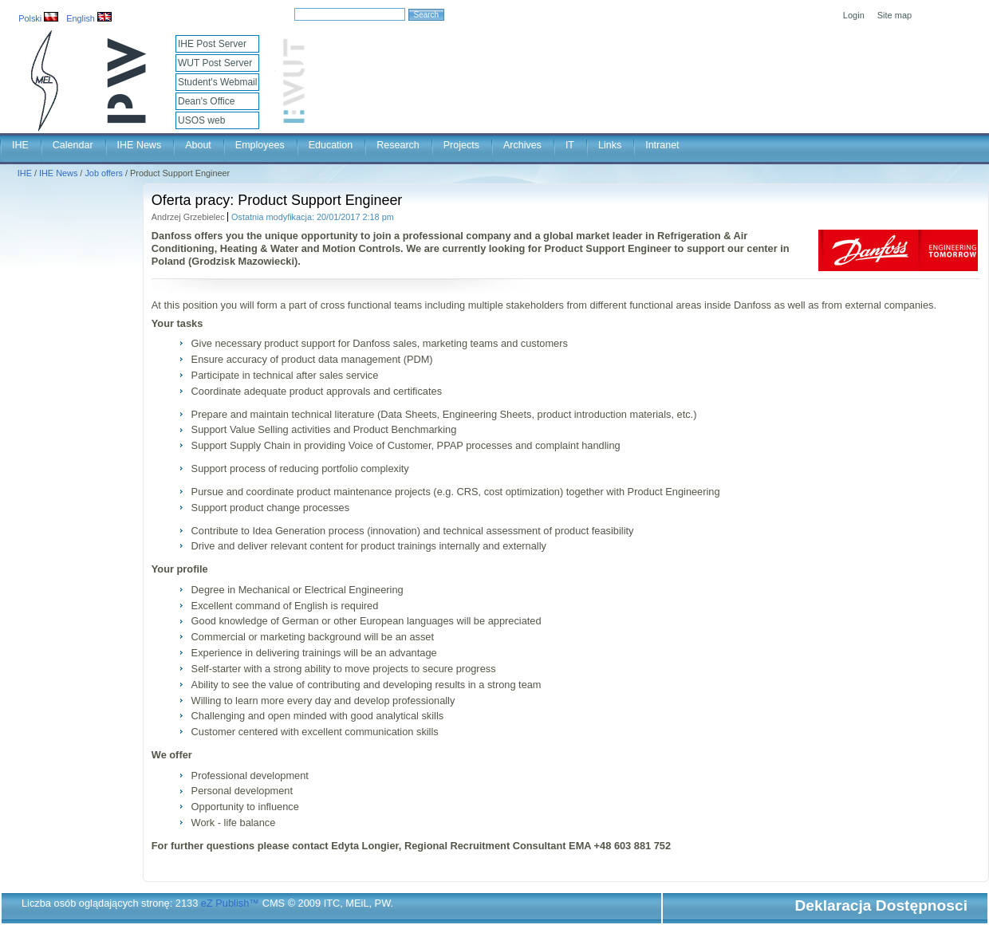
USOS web (201, 120)
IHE (20, 145)
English (89, 18)
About (198, 145)
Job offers (104, 173)
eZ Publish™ (230, 903)
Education (331, 145)
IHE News (139, 145)
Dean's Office (206, 101)
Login (854, 15)
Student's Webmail (217, 82)
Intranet (662, 145)
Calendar (73, 145)
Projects (461, 145)
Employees (260, 145)
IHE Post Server (212, 43)
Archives (522, 145)
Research (398, 145)
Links (609, 145)
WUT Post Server (215, 63)
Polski (38, 18)
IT (569, 145)
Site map (894, 15)
